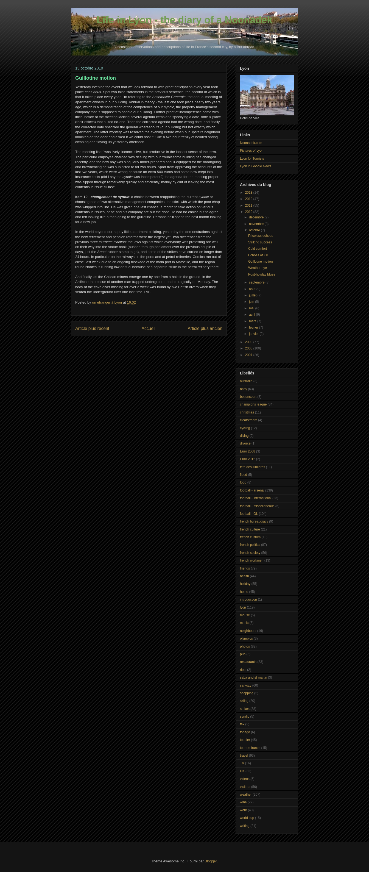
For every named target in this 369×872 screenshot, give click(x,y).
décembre (257, 217)
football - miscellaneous (257, 506)
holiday (245, 584)
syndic (244, 716)
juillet (253, 295)
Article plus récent (92, 328)
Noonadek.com (251, 143)
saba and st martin (253, 677)
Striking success (260, 242)
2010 (249, 212)
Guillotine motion (260, 261)
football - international (256, 498)
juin (252, 302)
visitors (245, 787)
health (244, 576)
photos (245, 646)
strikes (245, 709)
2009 (249, 342)
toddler (245, 740)
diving (244, 436)
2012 (249, 199)
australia (246, 381)
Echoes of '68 (258, 255)
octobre (255, 230)
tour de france (250, 748)
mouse (245, 615)
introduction (248, 599)
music (244, 623)
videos (245, 779)
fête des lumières (252, 467)
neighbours (248, 631)
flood (243, 475)
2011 (249, 205)
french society (250, 553)
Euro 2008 (247, 451)
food (243, 482)
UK (242, 771)
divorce (245, 443)
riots (243, 670)
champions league (253, 404)
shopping (246, 693)
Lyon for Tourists (252, 158)
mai (252, 308)
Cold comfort (257, 249)
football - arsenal (252, 490)
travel (244, 755)
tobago (245, 732)
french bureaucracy (254, 521)
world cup (247, 818)
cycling (245, 428)
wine (243, 802)
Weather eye (257, 268)
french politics (250, 545)
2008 (249, 348)
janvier (254, 334)
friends (245, 568)
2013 (249, 193)
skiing (244, 701)
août (252, 289)
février (254, 327)
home (244, 592)
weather (246, 794)
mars (253, 321)
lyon (243, 607)
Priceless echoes (260, 236)
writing (245, 826)
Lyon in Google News (255, 166)
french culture (250, 529)
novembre (257, 224)
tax (242, 724)
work (243, 810)
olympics (246, 638)
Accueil (148, 328)
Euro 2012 (247, 459)
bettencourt (248, 397)
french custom (250, 537)
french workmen (251, 560)
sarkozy (245, 685)
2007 (249, 355)
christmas (247, 412)
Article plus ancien (205, 328)
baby (243, 389)
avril (252, 314)
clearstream (248, 420)
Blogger (211, 861)
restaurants (248, 662)
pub (242, 654)
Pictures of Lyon (252, 150)
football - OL (249, 514)
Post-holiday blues (261, 274)
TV (242, 763)
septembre (257, 282)
